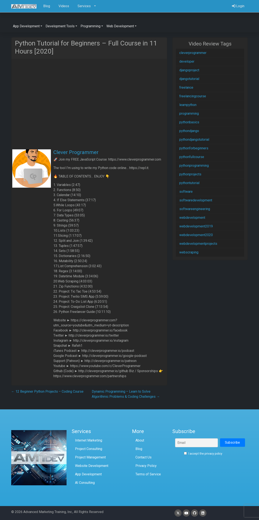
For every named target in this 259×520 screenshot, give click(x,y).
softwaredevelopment (195, 200)
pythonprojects (190, 174)
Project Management (90, 457)
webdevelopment (192, 218)
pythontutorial (189, 183)
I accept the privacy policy (203, 453)
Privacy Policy (146, 466)
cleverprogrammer (192, 53)
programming (189, 113)
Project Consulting (88, 449)
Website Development (91, 466)
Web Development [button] (120, 26)
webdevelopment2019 (196, 226)
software (186, 192)
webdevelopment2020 (196, 235)
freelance (186, 87)
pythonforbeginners (193, 148)
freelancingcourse (192, 96)
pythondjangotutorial (194, 140)
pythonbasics (189, 122)
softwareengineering (194, 209)
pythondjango (189, 131)
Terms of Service (148, 474)
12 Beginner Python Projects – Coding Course (47, 391)
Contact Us (143, 457)
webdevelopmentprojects (198, 244)
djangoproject (189, 70)
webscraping (188, 252)
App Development (88, 474)
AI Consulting (85, 483)
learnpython (187, 105)
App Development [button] (26, 26)
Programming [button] (90, 26)
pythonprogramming (194, 166)
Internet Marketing (88, 440)
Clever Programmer (76, 152)
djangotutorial (189, 79)
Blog (138, 449)
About (139, 440)
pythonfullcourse (191, 157)
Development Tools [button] (60, 26)
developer (186, 61)
